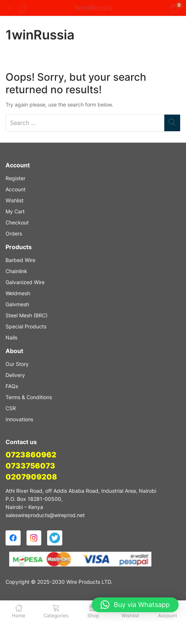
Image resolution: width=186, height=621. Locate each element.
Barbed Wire (20, 260)
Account (15, 189)
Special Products (26, 326)
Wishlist (15, 200)
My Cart (15, 211)
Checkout (17, 222)
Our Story (17, 364)
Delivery (15, 375)
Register (15, 178)
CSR (11, 408)
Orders (14, 233)
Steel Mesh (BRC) (27, 315)
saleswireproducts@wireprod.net (45, 515)
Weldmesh (18, 293)
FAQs (12, 386)
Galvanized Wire (25, 282)
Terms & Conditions (29, 397)
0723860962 (31, 454)
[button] (165, 8)
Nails (11, 337)
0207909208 (31, 476)
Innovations (19, 419)
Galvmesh (17, 304)
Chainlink (16, 271)
